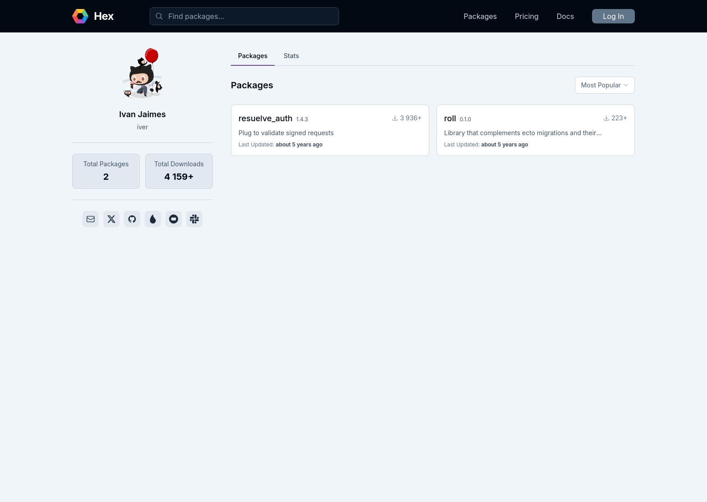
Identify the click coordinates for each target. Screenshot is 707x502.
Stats (291, 55)
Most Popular (605, 85)
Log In (613, 16)
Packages (480, 16)
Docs (565, 16)
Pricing (527, 16)
